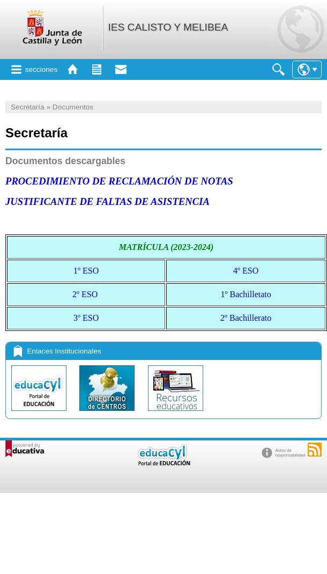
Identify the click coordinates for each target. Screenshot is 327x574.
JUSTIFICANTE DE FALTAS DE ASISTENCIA (107, 201)
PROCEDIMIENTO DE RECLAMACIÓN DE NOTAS (119, 181)
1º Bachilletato (246, 294)
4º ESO (245, 270)
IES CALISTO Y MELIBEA (168, 27)
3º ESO (86, 317)
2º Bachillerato (245, 317)
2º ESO (86, 294)
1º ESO (86, 270)
